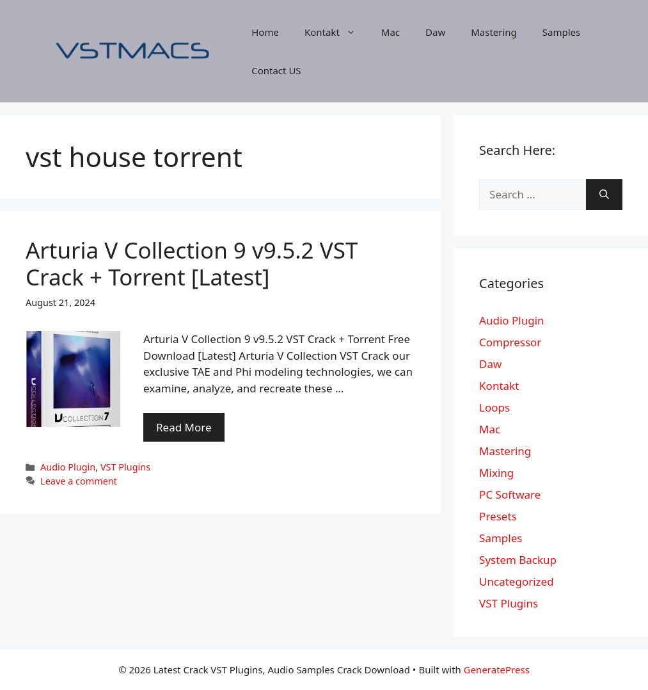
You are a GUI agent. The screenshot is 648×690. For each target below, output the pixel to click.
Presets (498, 516)
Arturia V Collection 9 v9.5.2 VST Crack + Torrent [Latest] (192, 263)
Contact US (276, 70)
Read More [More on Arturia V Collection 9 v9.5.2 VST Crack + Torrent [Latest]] (184, 427)
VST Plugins (125, 467)
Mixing (496, 472)
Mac (390, 32)
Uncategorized (516, 581)
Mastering (494, 32)
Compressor (510, 342)
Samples (561, 32)
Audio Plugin (67, 467)
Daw (435, 32)
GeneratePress (497, 669)
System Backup (518, 559)
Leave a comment (78, 481)
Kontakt (336, 32)
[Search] (604, 194)
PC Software (510, 494)
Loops (494, 407)
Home (265, 32)
